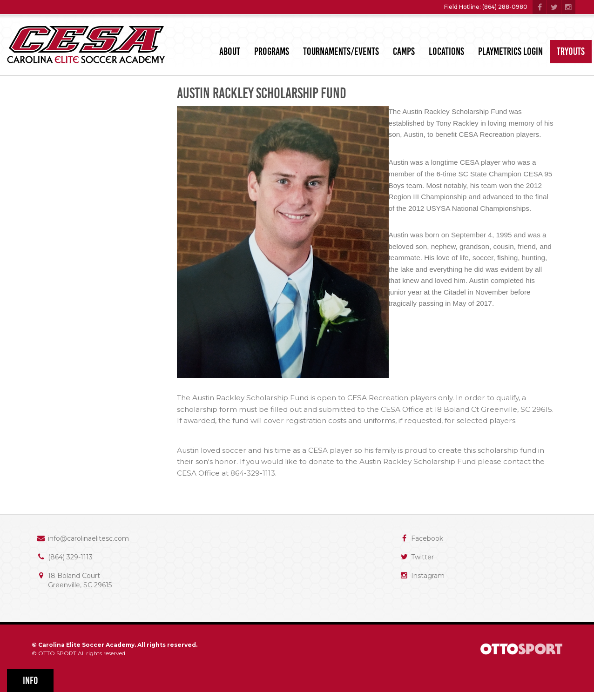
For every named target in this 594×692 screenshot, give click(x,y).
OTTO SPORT (57, 653)
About (229, 51)
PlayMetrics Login (510, 51)
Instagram (428, 575)
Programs (271, 51)
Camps (404, 51)
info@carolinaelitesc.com (88, 538)
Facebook (427, 538)
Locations (446, 51)
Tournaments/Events (341, 51)
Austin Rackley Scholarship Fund (261, 93)
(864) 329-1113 (70, 557)
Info (30, 680)
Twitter (422, 557)
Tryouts (571, 51)
